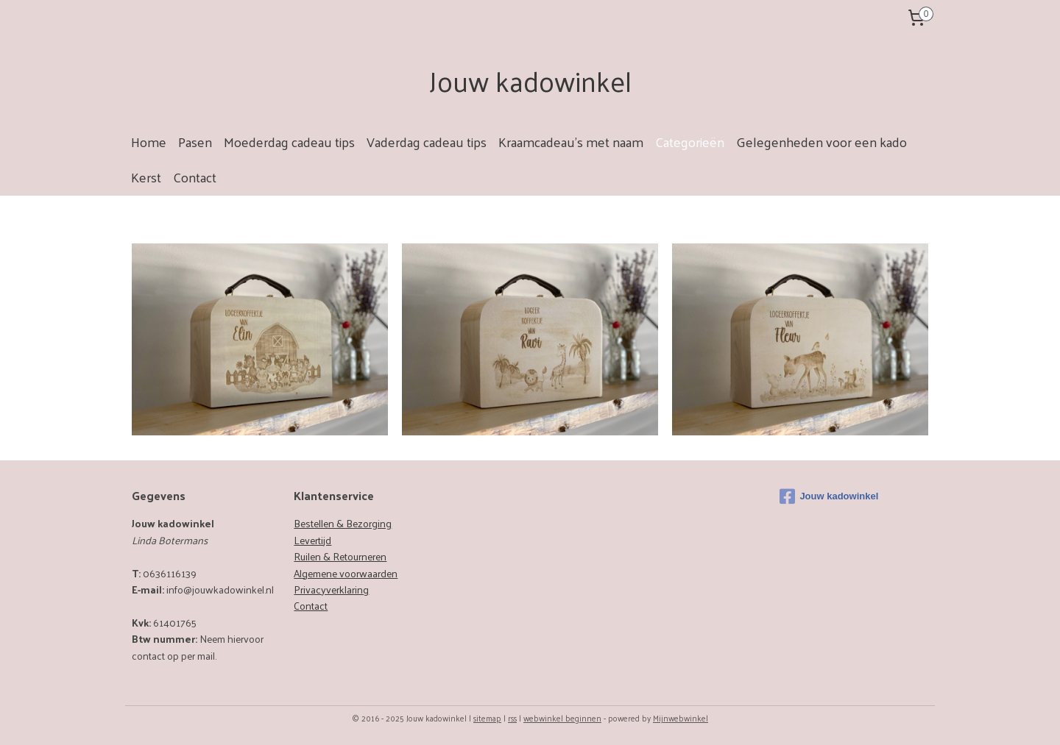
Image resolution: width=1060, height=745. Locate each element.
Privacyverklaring (331, 589)
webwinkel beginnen (562, 717)
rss (512, 717)
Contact (194, 177)
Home (148, 141)
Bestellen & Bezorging (343, 523)
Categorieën (689, 141)
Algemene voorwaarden (346, 573)
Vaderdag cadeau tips (427, 141)
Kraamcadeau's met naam (570, 141)
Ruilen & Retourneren (340, 556)
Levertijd (312, 540)
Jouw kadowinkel (829, 496)
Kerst (146, 177)
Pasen (195, 141)
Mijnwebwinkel (680, 717)
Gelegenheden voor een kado (821, 141)
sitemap (487, 717)
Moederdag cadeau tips (289, 141)
